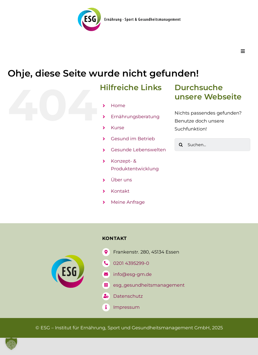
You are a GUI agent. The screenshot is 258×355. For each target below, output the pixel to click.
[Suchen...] (212, 144)
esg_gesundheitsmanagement (149, 285)
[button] (11, 343)
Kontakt (120, 191)
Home (118, 105)
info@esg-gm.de (132, 274)
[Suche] (181, 144)
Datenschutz (128, 296)
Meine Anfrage (128, 202)
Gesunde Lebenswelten (138, 150)
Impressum (126, 307)
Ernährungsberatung (135, 116)
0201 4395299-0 (131, 263)
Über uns (121, 180)
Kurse (117, 127)
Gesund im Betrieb (133, 139)
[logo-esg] (129, 10)
